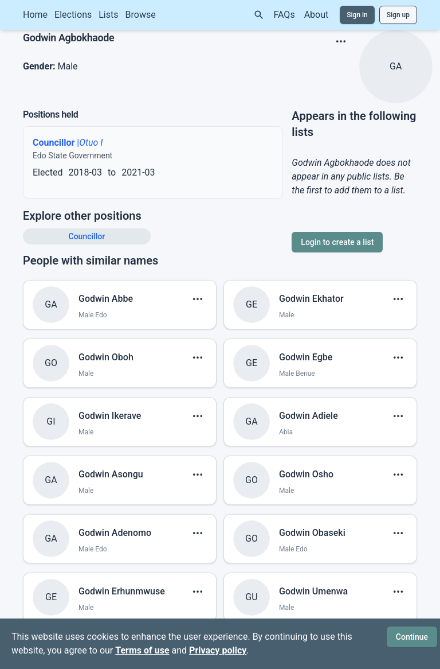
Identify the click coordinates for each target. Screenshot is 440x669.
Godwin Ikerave (109, 415)
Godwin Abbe (105, 298)
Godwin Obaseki (312, 532)
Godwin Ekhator (311, 298)
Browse (140, 14)
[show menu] (341, 41)
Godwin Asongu (110, 474)
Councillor (87, 236)
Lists (108, 14)
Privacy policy (217, 650)
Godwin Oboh (105, 357)
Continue (412, 636)
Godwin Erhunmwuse (121, 591)
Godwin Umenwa (313, 591)
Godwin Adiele (308, 415)
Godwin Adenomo (114, 532)
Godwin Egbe (305, 357)
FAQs (284, 14)
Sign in (357, 15)
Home (35, 14)
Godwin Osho (306, 474)
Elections (73, 14)
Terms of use (142, 650)
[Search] (259, 15)
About (316, 14)
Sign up (398, 15)
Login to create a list (337, 242)
